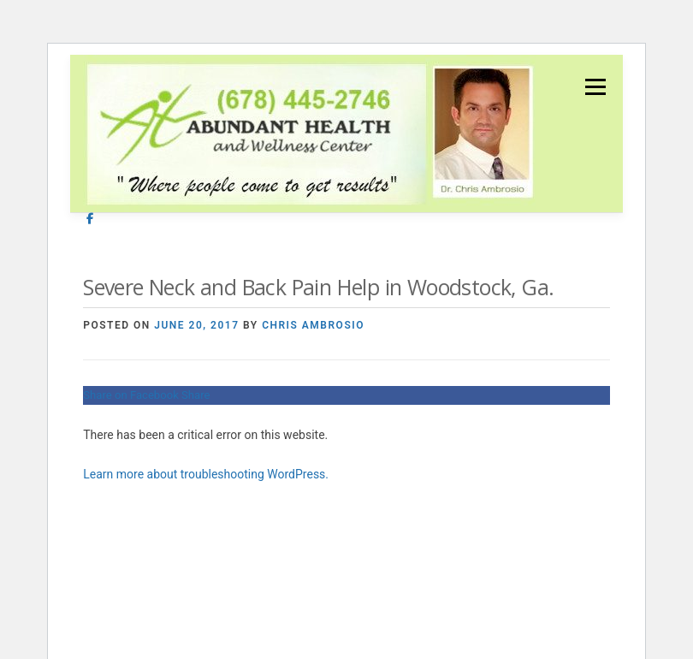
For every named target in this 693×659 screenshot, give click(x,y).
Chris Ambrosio (313, 325)
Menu (594, 86)
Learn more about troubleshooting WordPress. (206, 474)
